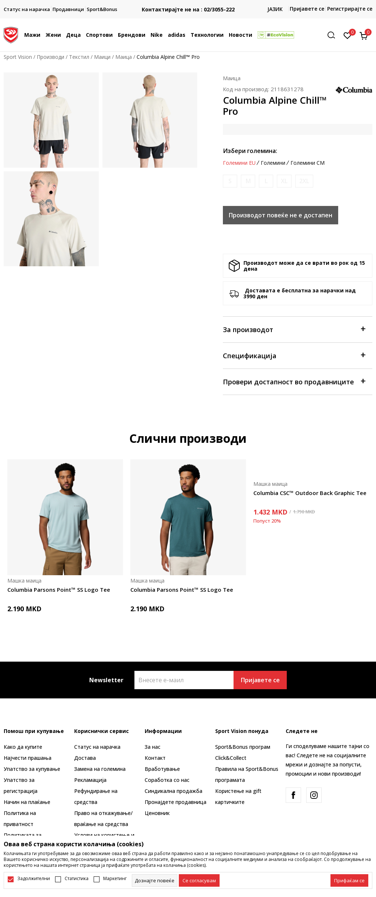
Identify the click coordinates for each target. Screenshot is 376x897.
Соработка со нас (167, 779)
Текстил (79, 56)
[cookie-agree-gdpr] (199, 880)
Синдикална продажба (173, 790)
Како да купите (23, 746)
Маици (102, 56)
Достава (85, 757)
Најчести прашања (27, 757)
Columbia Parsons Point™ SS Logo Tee (58, 589)
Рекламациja (90, 779)
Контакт (155, 757)
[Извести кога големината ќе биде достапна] (230, 181)
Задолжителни (33, 878)
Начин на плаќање (27, 801)
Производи (50, 56)
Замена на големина (100, 768)
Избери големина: (250, 150)
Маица (123, 56)
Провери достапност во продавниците (294, 381)
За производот (294, 329)
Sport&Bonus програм (242, 746)
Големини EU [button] (239, 163)
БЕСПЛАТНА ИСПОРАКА (188, 3)
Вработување (162, 768)
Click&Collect (230, 757)
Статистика (76, 878)
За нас (152, 746)
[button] (333, 35)
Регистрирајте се (349, 8)
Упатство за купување (32, 768)
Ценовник (157, 812)
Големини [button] (273, 163)
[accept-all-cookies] (349, 880)
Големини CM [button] (307, 163)
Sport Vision (18, 56)
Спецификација (294, 355)
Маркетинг (115, 878)
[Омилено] (347, 34)
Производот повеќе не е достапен (280, 215)
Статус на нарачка (97, 746)
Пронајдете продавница (175, 801)
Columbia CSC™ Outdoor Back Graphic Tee (309, 492)
